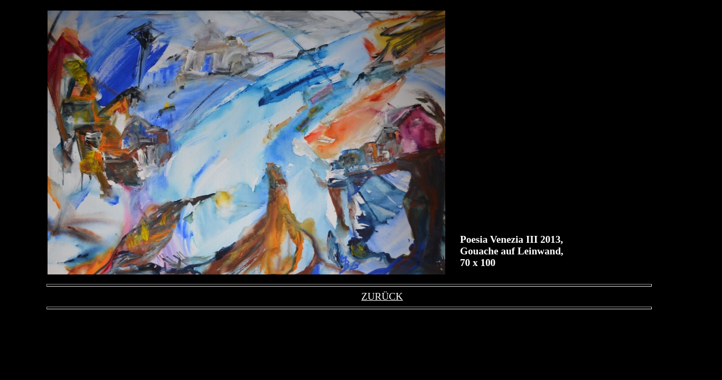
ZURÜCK (382, 296)
